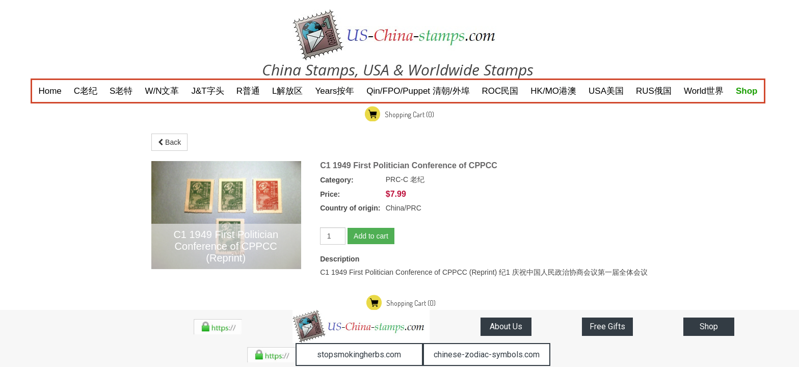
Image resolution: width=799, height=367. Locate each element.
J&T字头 (208, 91)
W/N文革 (162, 91)
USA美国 (606, 91)
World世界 (704, 91)
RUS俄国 (654, 91)
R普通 (248, 91)
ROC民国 (500, 91)
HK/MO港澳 (553, 91)
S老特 (121, 91)
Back (169, 142)
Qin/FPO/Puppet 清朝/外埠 (417, 91)
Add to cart (371, 236)
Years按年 (334, 91)
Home (49, 91)
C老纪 (85, 91)
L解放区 (287, 91)
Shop (747, 91)
